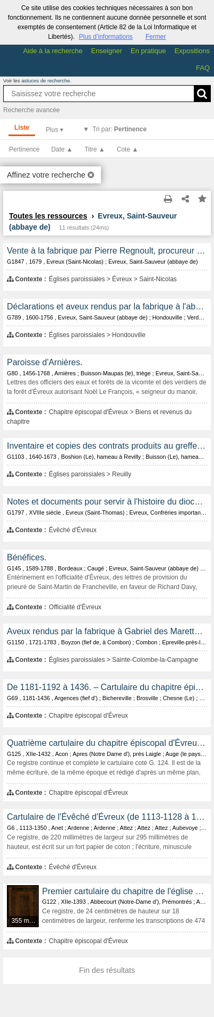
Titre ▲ (94, 149)
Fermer (155, 36)
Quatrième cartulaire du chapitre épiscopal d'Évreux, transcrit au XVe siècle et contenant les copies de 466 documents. (107, 742)
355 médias (25, 920)
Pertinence (24, 149)
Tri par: (119, 129)
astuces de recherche (45, 80)
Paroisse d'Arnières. (44, 362)
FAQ (203, 68)
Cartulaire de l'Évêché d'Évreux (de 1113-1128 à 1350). (107, 816)
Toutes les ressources (48, 216)
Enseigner (106, 51)
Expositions (192, 51)
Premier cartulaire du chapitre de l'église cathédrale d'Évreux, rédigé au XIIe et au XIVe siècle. (124, 891)
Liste (21, 127)
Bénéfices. (27, 557)
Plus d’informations (105, 36)
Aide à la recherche (52, 51)
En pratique (148, 51)
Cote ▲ (128, 149)
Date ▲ (62, 149)
